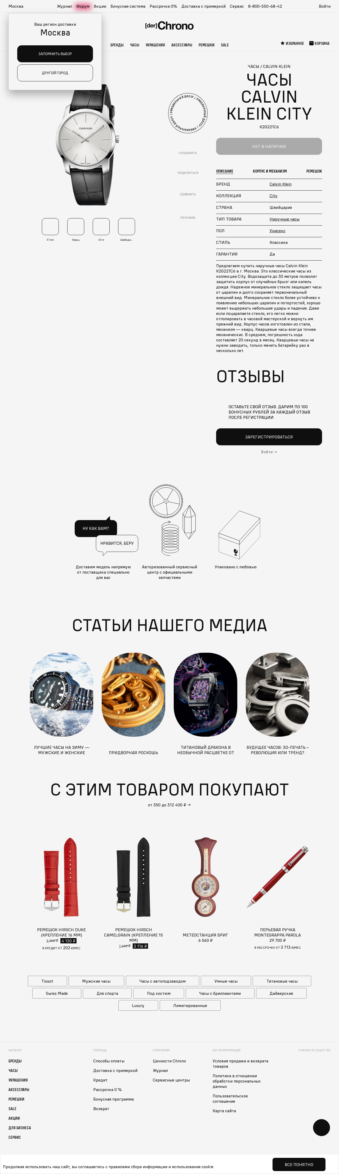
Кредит (100, 1080)
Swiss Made (57, 993)
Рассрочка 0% (163, 6)
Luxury (138, 1005)
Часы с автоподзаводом (162, 981)
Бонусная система (127, 6)
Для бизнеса (19, 1127)
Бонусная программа (113, 1099)
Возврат (101, 1108)
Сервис (237, 6)
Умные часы (226, 981)
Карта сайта (224, 1110)
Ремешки (207, 44)
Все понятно (299, 1164)
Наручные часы (285, 219)
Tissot (47, 981)
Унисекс (278, 230)
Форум (83, 6)
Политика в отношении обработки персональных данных (237, 1081)
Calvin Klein (281, 184)
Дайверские (281, 993)
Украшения (155, 44)
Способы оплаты (108, 1060)
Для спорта (107, 993)
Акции (100, 6)
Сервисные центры (171, 1080)
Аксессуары (181, 44)
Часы (134, 44)
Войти (325, 6)
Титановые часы (282, 981)
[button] (18, 6)
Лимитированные (190, 1005)
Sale (225, 44)
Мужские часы (96, 981)
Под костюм (159, 993)
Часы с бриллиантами (220, 993)
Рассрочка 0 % (107, 1089)
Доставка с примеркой (203, 6)
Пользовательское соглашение (230, 1098)
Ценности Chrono (169, 1060)
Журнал (64, 6)
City (274, 195)
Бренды (117, 44)
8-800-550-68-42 (265, 6)
